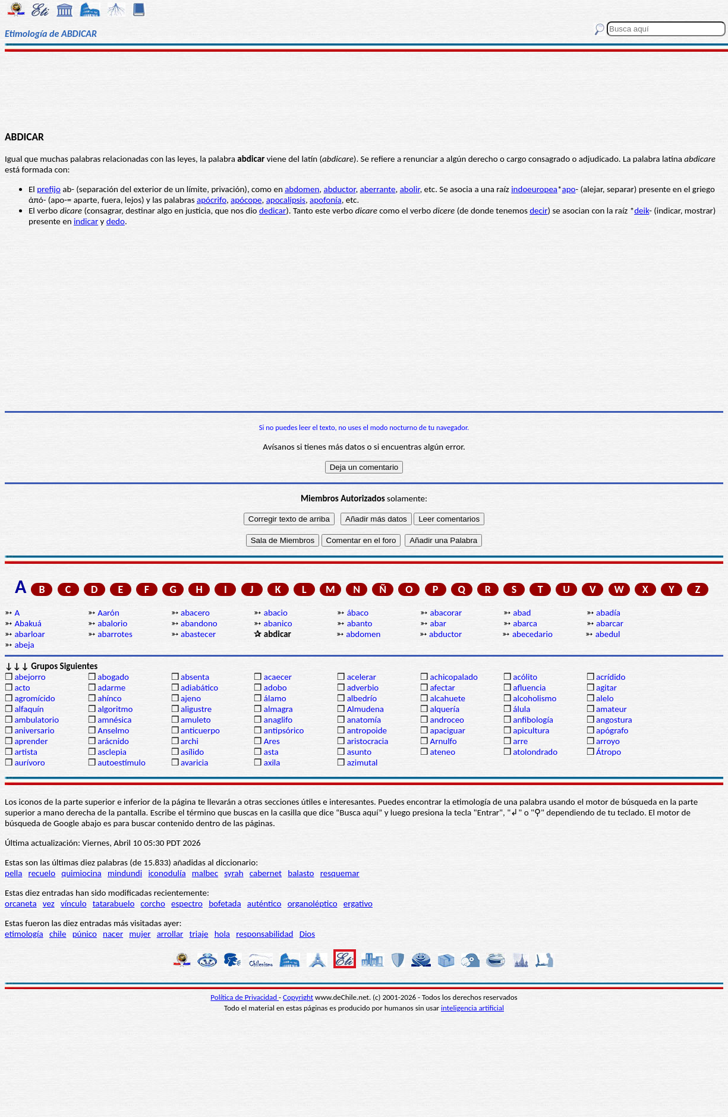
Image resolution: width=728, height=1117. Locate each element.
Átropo (608, 751)
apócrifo (211, 199)
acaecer (278, 677)
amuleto (196, 719)
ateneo (442, 751)
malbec (205, 873)
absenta (195, 677)
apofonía (326, 199)
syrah (233, 873)
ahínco (109, 698)
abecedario (532, 634)
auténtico (264, 903)
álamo (275, 698)
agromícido (34, 698)
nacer (113, 933)
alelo (604, 698)
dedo (115, 221)
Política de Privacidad (244, 997)
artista (25, 751)
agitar (606, 687)
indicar (86, 221)
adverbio (363, 687)
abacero (195, 612)
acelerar (361, 677)
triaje (199, 933)
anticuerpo (200, 730)
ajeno (191, 698)
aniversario (34, 730)
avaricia (194, 762)
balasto (301, 873)
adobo (275, 687)
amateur (611, 709)
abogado (113, 677)
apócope (246, 199)
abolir (410, 189)
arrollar (170, 933)
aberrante (378, 189)
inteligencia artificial (472, 1007)
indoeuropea (534, 189)
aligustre (196, 709)
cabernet (266, 873)
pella (13, 873)
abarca (525, 623)
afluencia (529, 687)
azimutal (362, 762)
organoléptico (313, 903)
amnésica (114, 719)
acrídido (610, 677)
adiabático (199, 687)
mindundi (125, 873)
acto (22, 687)
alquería (444, 709)
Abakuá (27, 623)
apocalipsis (285, 199)
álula (521, 709)
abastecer (198, 634)
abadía (608, 612)
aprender (31, 741)
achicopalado (453, 677)
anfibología (533, 719)
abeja (24, 644)
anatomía (364, 719)
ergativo (358, 903)
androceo (447, 719)
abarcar (609, 623)
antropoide (367, 730)
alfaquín (28, 709)
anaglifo (278, 719)
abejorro (29, 677)
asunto (359, 751)
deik (641, 210)
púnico (85, 933)
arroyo (608, 741)
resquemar (340, 873)
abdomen (302, 189)
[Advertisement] (364, 90)
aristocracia (368, 741)
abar (438, 623)
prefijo (49, 189)
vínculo (74, 903)
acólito (525, 677)
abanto (360, 623)
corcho (153, 903)
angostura (614, 719)
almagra (278, 709)
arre (520, 741)
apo (569, 189)
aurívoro (29, 762)
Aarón (108, 612)
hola (222, 933)
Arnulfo (443, 741)
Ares (272, 741)
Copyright (298, 997)
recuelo (42, 873)
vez (49, 903)
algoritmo (115, 709)
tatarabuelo (114, 903)
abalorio (112, 623)
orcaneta (21, 903)
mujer (139, 933)
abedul (607, 634)
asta (271, 751)
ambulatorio (36, 719)
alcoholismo (534, 698)
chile (58, 933)
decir (538, 210)
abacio (276, 612)
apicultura (531, 730)
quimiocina (81, 873)
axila (272, 762)
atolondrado (535, 751)
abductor (340, 189)
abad (522, 612)
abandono (199, 623)
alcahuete (447, 698)
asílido (192, 751)
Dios (307, 933)
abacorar (446, 612)
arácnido (113, 741)
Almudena (365, 709)
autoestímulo (121, 762)
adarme (111, 687)
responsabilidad (264, 933)
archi (189, 741)
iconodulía (166, 873)
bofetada (225, 903)
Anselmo (113, 730)
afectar (442, 687)
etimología (24, 933)
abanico (278, 623)
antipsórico (284, 730)
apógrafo (612, 730)
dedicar (272, 210)
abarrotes (115, 634)
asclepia (112, 751)
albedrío (362, 698)
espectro (187, 903)
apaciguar (447, 730)
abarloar (29, 634)
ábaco (357, 612)
